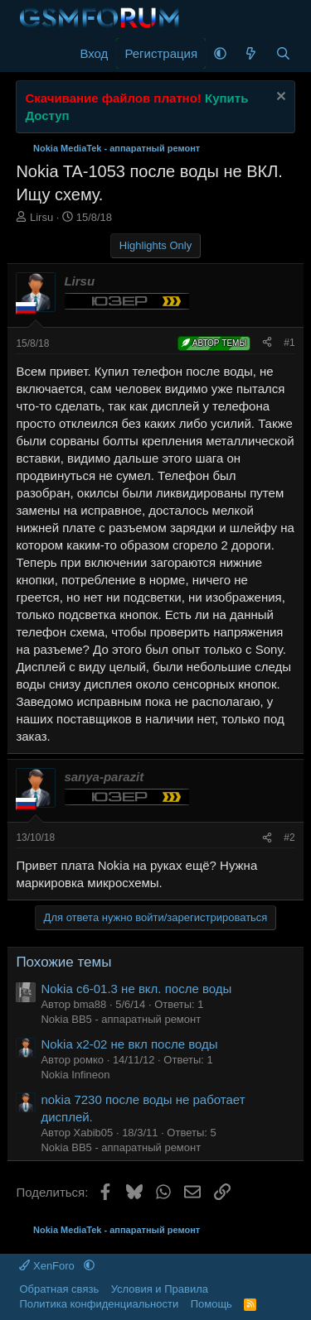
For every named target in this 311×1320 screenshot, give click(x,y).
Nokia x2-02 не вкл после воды (129, 1044)
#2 (289, 837)
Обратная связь (59, 1289)
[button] (220, 53)
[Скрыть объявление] (279, 98)
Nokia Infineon (75, 1074)
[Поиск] (283, 53)
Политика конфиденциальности (98, 1304)
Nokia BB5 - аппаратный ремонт (121, 1019)
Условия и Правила (159, 1289)
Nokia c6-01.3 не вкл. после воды (136, 989)
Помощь (211, 1304)
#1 (289, 342)
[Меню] (30, 53)
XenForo (48, 1266)
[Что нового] (251, 53)
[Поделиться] (267, 343)
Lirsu (41, 217)
